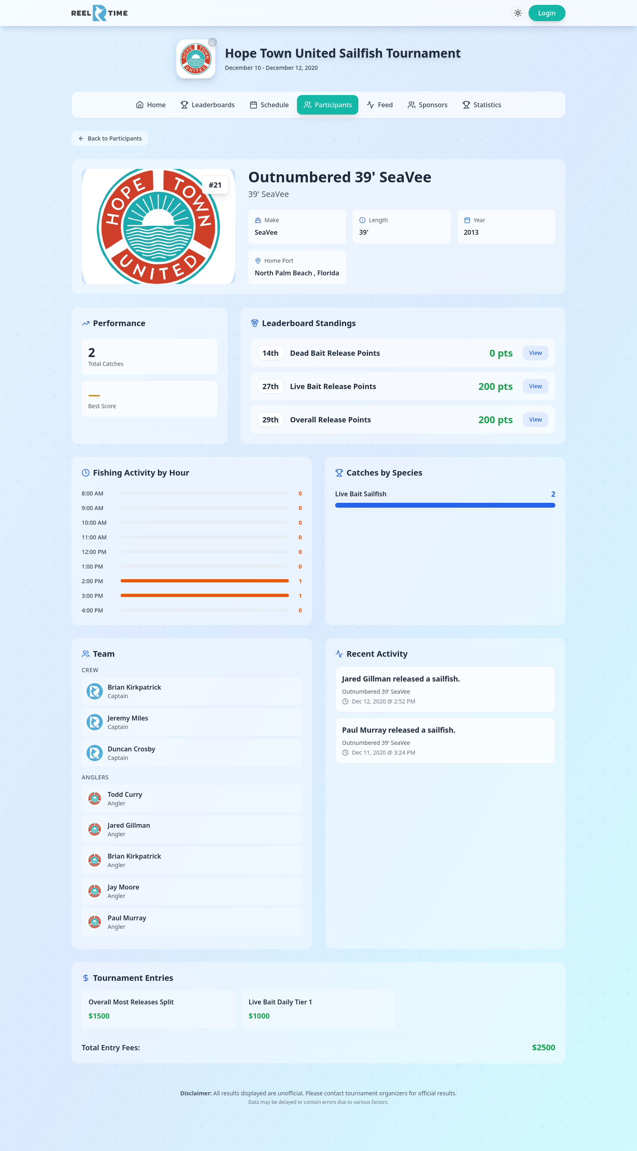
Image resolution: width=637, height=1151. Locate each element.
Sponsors (427, 104)
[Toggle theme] (518, 13)
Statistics (481, 104)
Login (547, 13)
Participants (327, 104)
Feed (379, 104)
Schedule (269, 104)
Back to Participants (110, 138)
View (535, 353)
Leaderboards (207, 104)
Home (151, 104)
